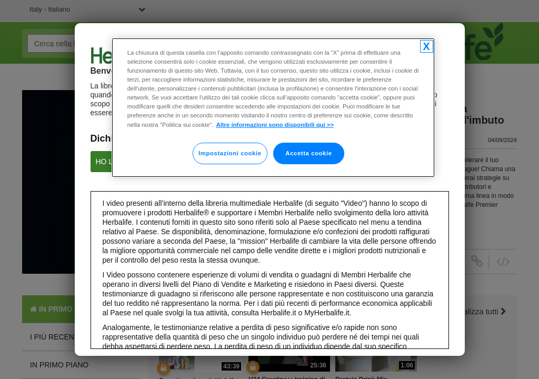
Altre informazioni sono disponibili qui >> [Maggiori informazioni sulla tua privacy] (275, 125)
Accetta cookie (308, 153)
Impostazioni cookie (230, 153)
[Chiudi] (426, 46)
